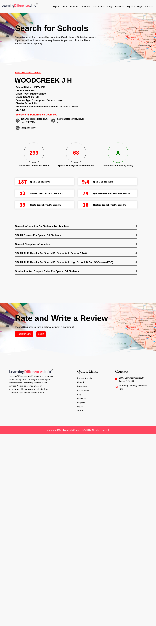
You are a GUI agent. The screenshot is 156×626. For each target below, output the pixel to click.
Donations (86, 6)
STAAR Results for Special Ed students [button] (38, 235)
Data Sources (99, 6)
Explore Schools (60, 6)
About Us (74, 6)
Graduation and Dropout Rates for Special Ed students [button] (47, 271)
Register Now (24, 334)
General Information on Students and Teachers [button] (42, 226)
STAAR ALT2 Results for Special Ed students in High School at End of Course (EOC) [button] (64, 262)
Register (131, 6)
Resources (119, 6)
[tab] (76, 226)
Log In (140, 6)
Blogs (110, 6)
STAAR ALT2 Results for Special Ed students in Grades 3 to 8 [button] (51, 253)
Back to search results (28, 72)
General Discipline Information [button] (32, 244)
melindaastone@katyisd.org (70, 120)
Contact (149, 6)
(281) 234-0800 (28, 128)
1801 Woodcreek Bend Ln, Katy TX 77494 (34, 120)
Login (41, 334)
